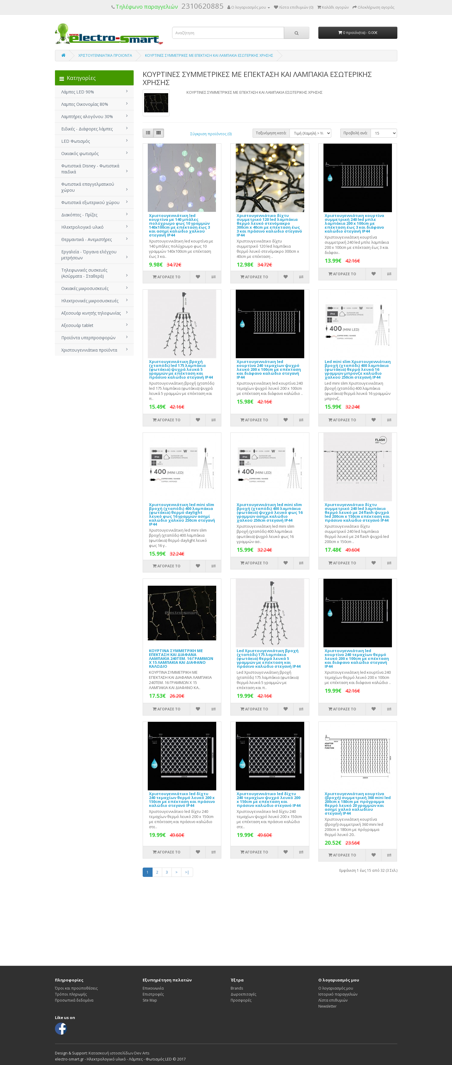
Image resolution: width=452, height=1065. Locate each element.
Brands (237, 988)
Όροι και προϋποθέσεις (76, 988)
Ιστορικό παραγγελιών (337, 994)
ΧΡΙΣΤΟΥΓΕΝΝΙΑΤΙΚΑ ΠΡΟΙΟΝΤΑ (105, 55)
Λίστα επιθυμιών (332, 1000)
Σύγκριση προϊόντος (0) (211, 133)
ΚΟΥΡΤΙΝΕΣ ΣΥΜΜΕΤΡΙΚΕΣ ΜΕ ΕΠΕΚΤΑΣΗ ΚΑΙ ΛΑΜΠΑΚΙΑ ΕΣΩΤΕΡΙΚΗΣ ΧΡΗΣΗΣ (209, 55)
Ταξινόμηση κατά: (271, 133)
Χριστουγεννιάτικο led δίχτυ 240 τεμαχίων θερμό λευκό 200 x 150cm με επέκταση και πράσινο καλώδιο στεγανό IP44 (182, 799)
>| (187, 872)
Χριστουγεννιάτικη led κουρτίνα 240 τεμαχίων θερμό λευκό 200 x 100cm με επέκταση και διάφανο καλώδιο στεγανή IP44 (357, 658)
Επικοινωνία (153, 988)
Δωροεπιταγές (243, 994)
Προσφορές (241, 1000)
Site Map (150, 1000)
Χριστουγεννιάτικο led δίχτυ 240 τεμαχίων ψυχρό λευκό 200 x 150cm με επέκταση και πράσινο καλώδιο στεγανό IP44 (268, 799)
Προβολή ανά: (356, 133)
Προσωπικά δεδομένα (74, 1000)
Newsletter (327, 1006)
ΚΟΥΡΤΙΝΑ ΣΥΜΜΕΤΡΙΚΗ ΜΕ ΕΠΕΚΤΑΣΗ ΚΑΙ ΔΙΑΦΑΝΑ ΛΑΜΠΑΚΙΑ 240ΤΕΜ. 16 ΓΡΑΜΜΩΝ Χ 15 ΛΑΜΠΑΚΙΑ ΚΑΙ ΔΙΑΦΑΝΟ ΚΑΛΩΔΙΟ (181, 658)
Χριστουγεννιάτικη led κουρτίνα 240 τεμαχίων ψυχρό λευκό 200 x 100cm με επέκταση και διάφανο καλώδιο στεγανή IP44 (269, 369)
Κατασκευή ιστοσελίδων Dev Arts (119, 1053)
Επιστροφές (153, 994)
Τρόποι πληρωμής (71, 994)
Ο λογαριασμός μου (335, 988)
